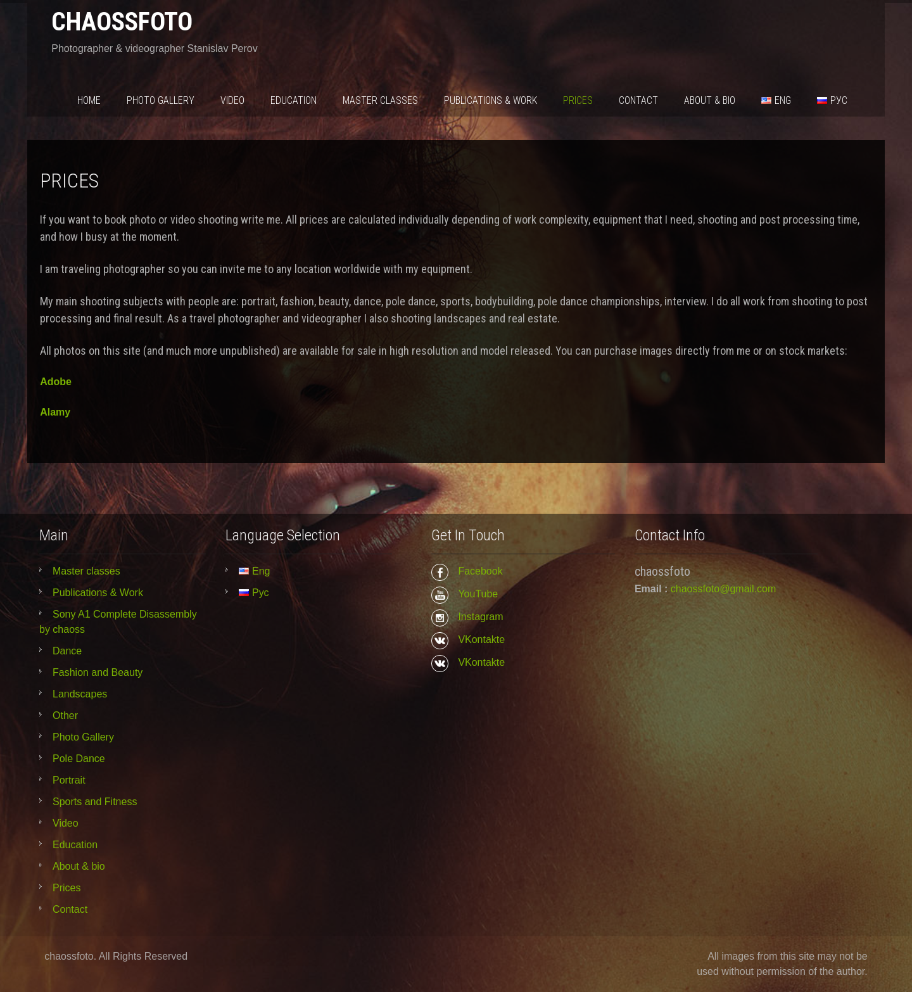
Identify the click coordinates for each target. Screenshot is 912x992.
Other (65, 715)
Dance (67, 650)
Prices (578, 100)
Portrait (69, 780)
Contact (638, 100)
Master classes (380, 100)
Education (293, 100)
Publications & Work (490, 100)
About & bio (709, 100)
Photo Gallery (160, 100)
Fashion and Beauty (97, 672)
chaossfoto (122, 22)
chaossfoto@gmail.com (723, 588)
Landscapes (80, 694)
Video (232, 100)
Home (89, 100)
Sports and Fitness (95, 801)
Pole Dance (79, 758)
